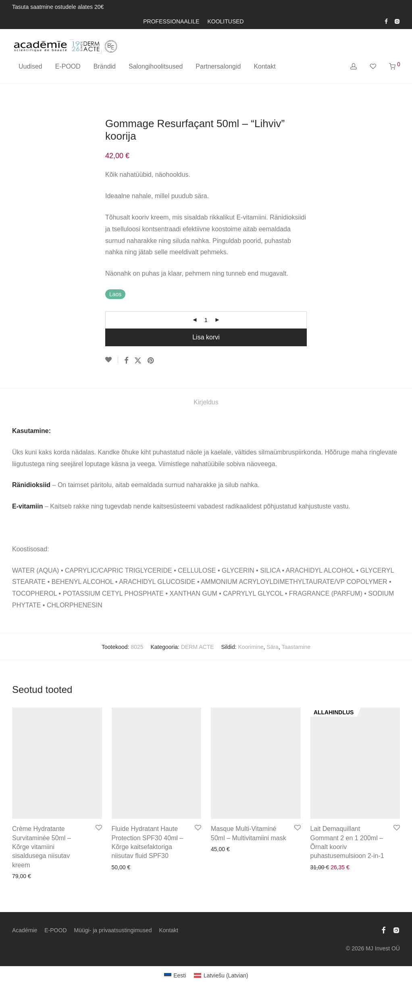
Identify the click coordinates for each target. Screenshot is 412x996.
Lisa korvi (206, 337)
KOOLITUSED (225, 21)
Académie (24, 930)
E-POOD (68, 66)
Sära (272, 647)
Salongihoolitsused (156, 66)
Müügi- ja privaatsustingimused (113, 930)
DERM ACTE (197, 647)
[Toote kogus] (206, 320)
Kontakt (264, 66)
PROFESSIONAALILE (171, 21)
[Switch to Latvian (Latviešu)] (221, 975)
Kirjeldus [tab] (206, 402)
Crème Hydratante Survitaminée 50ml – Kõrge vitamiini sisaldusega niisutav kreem (41, 846)
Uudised (30, 66)
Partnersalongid (218, 66)
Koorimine (251, 647)
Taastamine (295, 647)
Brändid (105, 66)
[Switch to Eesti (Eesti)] (175, 975)
